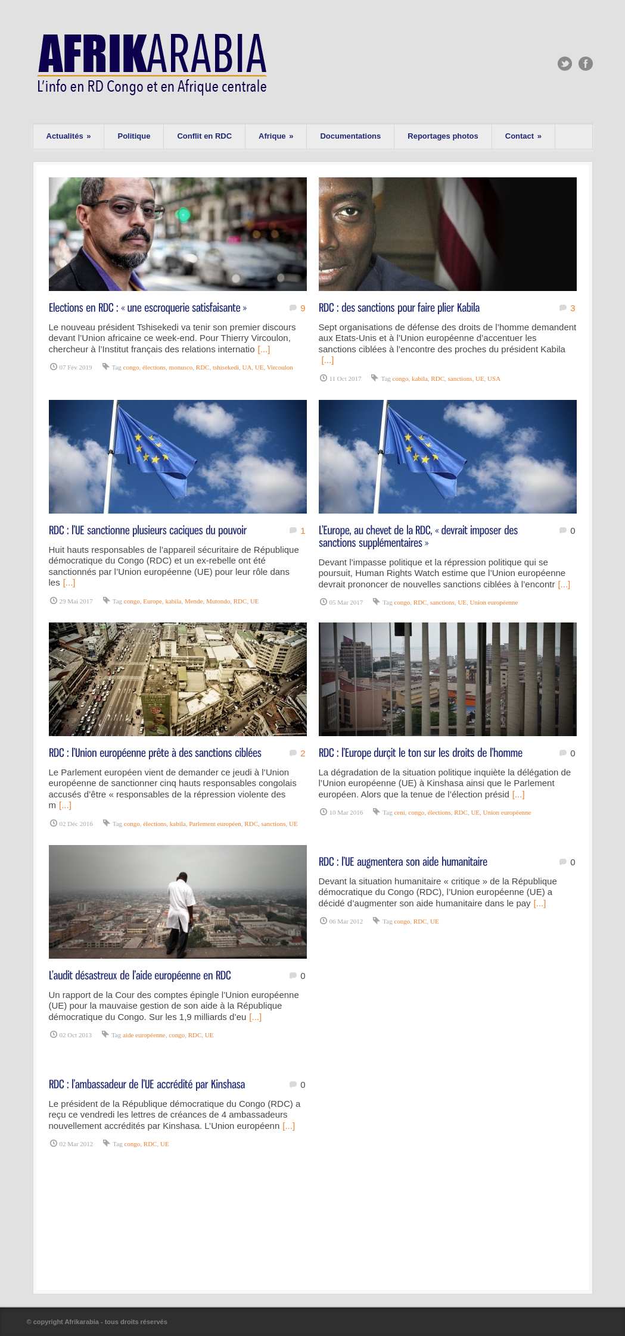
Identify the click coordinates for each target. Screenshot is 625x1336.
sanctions (459, 378)
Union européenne (494, 602)
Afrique (276, 136)
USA (493, 378)
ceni (399, 812)
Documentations (350, 136)
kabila (420, 378)
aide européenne (144, 1034)
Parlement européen (215, 823)
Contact (523, 136)
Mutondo (218, 601)
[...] (264, 349)
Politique (133, 136)
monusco (181, 367)
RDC (203, 367)
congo (131, 367)
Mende (194, 601)
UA (246, 367)
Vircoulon (280, 367)
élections (154, 367)
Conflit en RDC (204, 136)
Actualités (68, 136)
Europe (152, 601)
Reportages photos (443, 136)
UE (259, 367)
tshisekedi (226, 367)
